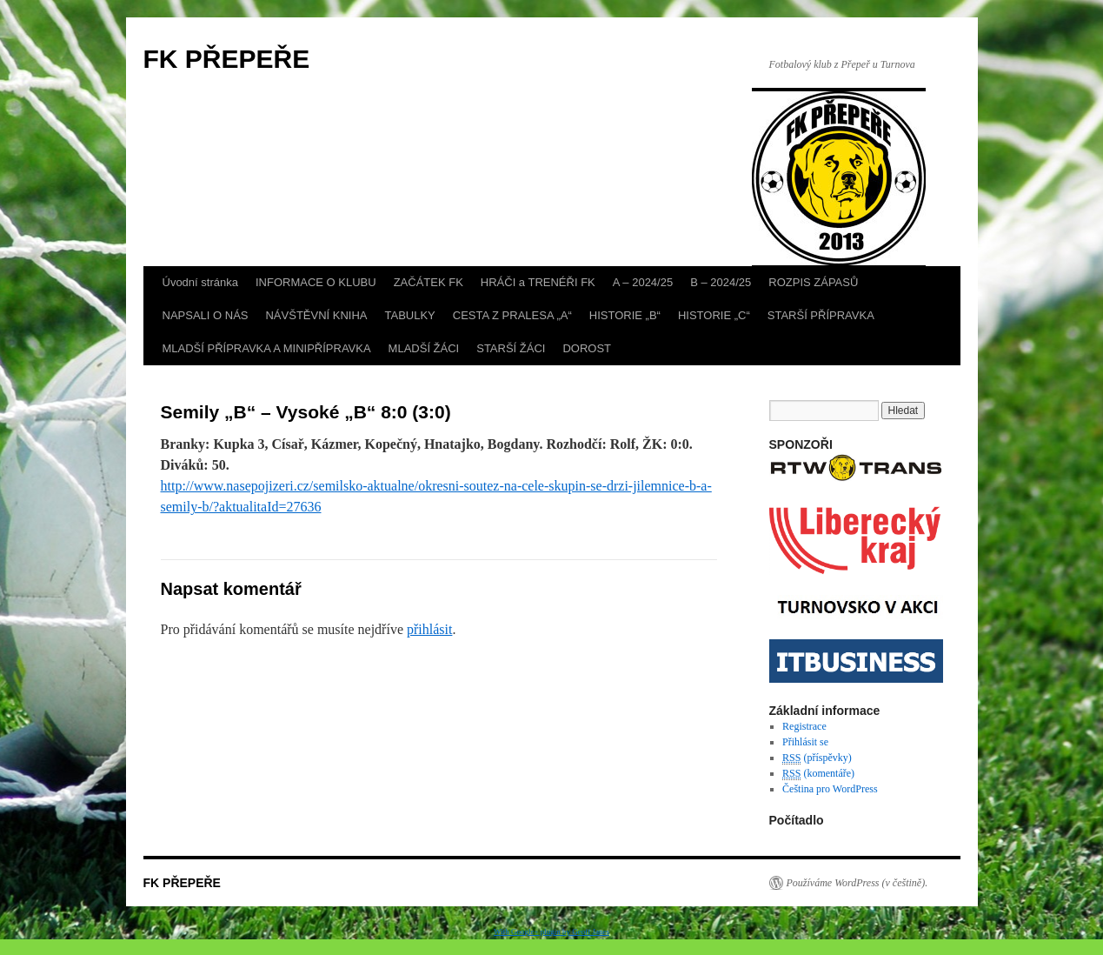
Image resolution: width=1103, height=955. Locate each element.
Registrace (804, 726)
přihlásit (429, 629)
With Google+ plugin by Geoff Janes (551, 931)
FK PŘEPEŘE (226, 58)
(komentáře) (818, 773)
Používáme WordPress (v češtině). (857, 883)
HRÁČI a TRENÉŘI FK (538, 282)
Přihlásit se (805, 742)
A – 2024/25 (643, 282)
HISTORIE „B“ (625, 315)
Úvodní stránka (200, 282)
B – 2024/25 (720, 282)
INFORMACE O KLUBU (316, 282)
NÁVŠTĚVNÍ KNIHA (316, 315)
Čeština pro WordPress (829, 789)
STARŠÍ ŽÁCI (510, 348)
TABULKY (410, 315)
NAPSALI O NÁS (206, 315)
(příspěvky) (817, 758)
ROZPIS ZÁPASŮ (813, 282)
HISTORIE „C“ (714, 315)
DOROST (586, 348)
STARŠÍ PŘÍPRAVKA (820, 315)
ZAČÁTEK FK (428, 282)
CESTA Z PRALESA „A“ (512, 315)
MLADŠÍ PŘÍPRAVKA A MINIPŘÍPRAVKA (267, 348)
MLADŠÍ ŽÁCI (424, 348)
